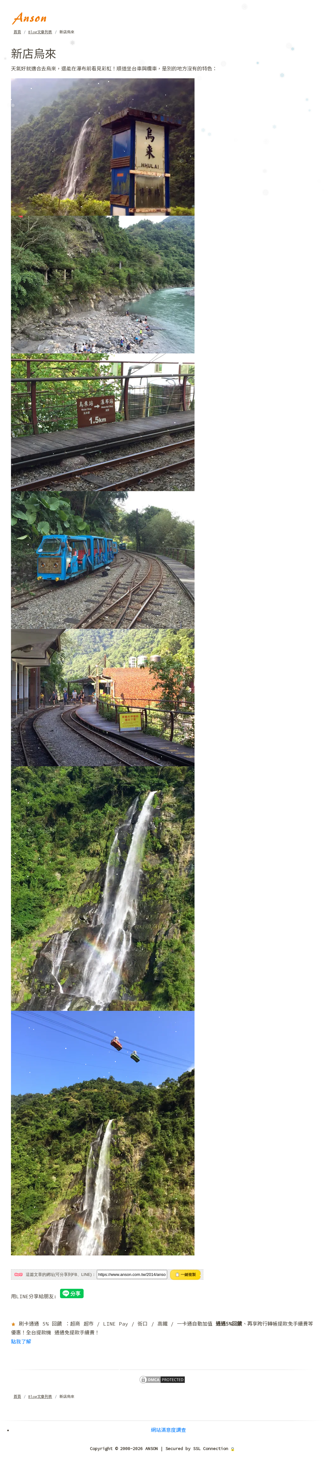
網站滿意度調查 (168, 1430)
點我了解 (21, 1341)
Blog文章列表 (40, 32)
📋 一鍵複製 (185, 1274)
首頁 (17, 32)
